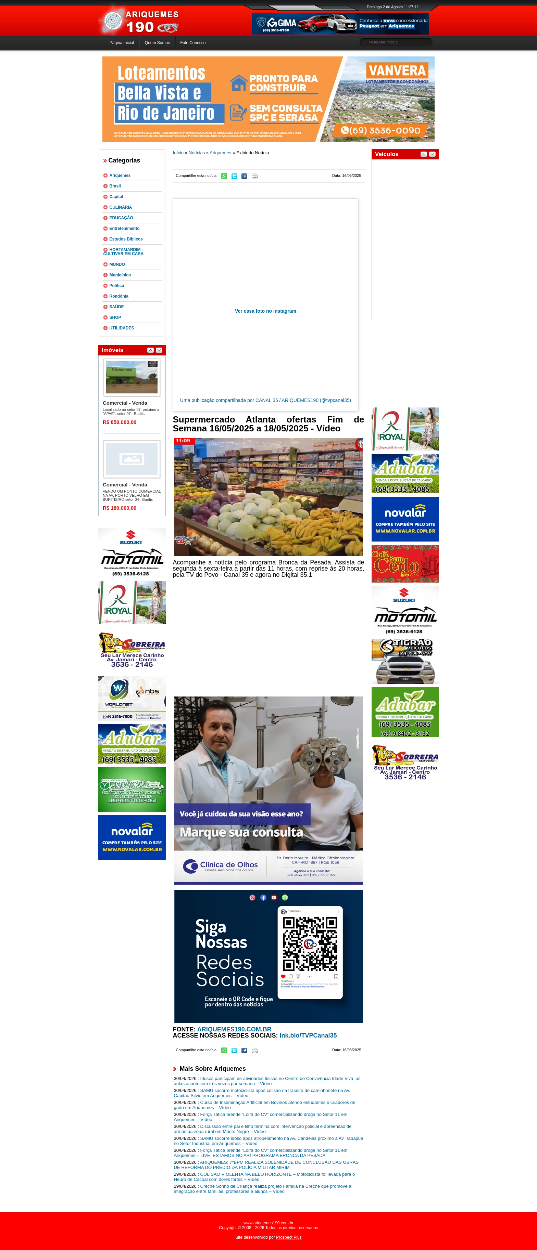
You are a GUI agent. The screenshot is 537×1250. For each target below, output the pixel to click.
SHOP (115, 317)
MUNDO (117, 264)
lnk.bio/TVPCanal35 (308, 1035)
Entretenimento (125, 228)
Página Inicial (122, 42)
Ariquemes (120, 175)
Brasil (115, 186)
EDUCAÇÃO (121, 218)
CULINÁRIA (121, 207)
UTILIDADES (122, 328)
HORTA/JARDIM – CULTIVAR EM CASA (123, 251)
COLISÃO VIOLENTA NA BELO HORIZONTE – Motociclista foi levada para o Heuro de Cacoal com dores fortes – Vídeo (264, 1177)
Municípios (120, 275)
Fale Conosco (192, 42)
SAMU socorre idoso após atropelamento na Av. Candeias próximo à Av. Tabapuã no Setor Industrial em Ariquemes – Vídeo (268, 1141)
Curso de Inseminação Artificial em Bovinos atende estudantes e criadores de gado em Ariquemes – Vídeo (264, 1105)
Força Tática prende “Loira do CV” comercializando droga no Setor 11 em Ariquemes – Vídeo (261, 1117)
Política (117, 285)
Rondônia (119, 296)
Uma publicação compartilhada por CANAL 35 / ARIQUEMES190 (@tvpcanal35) (265, 400)
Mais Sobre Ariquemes (213, 1068)
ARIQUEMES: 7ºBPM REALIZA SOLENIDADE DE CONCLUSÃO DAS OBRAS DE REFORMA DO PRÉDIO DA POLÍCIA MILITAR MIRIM (266, 1165)
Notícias (197, 152)
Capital (116, 196)
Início (178, 152)
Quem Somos (157, 42)
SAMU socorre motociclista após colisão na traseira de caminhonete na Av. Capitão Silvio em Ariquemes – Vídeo (262, 1093)
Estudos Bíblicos (126, 239)
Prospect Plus (289, 1237)
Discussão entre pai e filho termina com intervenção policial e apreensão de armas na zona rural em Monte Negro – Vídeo (263, 1129)
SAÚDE (117, 306)
